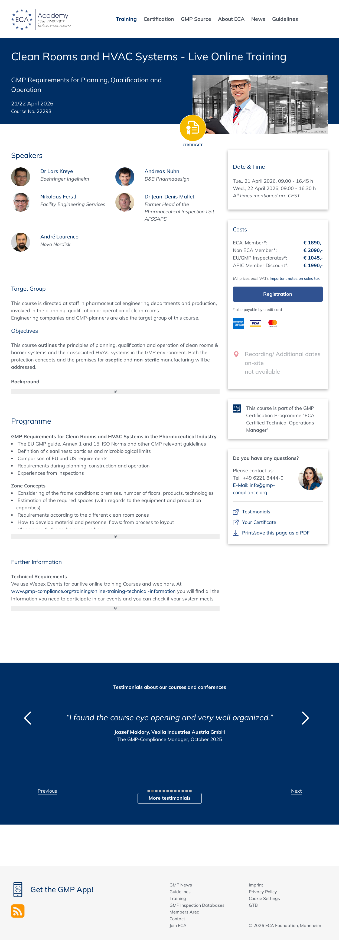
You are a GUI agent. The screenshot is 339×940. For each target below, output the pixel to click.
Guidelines (180, 891)
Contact (177, 918)
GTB (253, 905)
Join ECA (178, 925)
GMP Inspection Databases (197, 905)
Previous (47, 791)
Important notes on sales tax (295, 278)
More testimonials (170, 798)
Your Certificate (259, 522)
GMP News (181, 885)
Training (178, 898)
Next (296, 791)
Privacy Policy (263, 891)
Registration (277, 294)
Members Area (185, 912)
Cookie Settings (264, 898)
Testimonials (256, 512)
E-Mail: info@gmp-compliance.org (254, 489)
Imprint (256, 885)
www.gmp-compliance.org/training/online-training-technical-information (93, 591)
